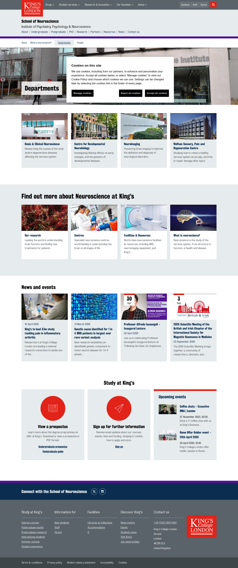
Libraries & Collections (100, 522)
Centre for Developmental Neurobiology (89, 146)
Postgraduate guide (53, 451)
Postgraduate (58, 32)
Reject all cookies (130, 93)
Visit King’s (126, 537)
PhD (71, 32)
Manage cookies (83, 93)
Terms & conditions (31, 562)
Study (48, 4)
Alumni (203, 5)
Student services (68, 4)
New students (62, 522)
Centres (79, 235)
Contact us (133, 32)
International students (33, 537)
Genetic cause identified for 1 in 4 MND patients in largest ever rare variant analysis (93, 333)
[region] (120, 80)
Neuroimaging (132, 144)
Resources (109, 32)
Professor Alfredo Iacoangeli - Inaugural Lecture (142, 326)
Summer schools (30, 542)
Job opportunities (130, 542)
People (80, 43)
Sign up (119, 447)
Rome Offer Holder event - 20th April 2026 (195, 434)
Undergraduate (39, 32)
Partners (95, 32)
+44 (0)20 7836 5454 (165, 522)
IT (88, 532)
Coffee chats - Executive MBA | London (194, 408)
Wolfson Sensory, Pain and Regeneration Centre (189, 146)
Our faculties (124, 4)
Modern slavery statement (81, 562)
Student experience (32, 546)
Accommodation (96, 527)
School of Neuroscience (40, 21)
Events (124, 527)
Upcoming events (172, 397)
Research (82, 32)
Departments (64, 43)
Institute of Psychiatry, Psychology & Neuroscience (56, 26)
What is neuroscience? (40, 43)
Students (185, 5)
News (121, 32)
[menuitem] (50, 5)
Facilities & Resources (137, 235)
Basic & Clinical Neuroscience (42, 144)
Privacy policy (54, 562)
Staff (195, 5)
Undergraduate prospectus (53, 447)
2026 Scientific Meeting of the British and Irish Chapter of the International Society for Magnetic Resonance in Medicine (193, 330)
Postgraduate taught (32, 527)
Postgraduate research (34, 532)
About (141, 4)
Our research (33, 235)
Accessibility (107, 562)
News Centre (128, 522)
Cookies (123, 562)
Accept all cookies (157, 93)
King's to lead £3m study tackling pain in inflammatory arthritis (42, 333)
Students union (129, 532)
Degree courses (30, 522)
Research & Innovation (97, 4)
